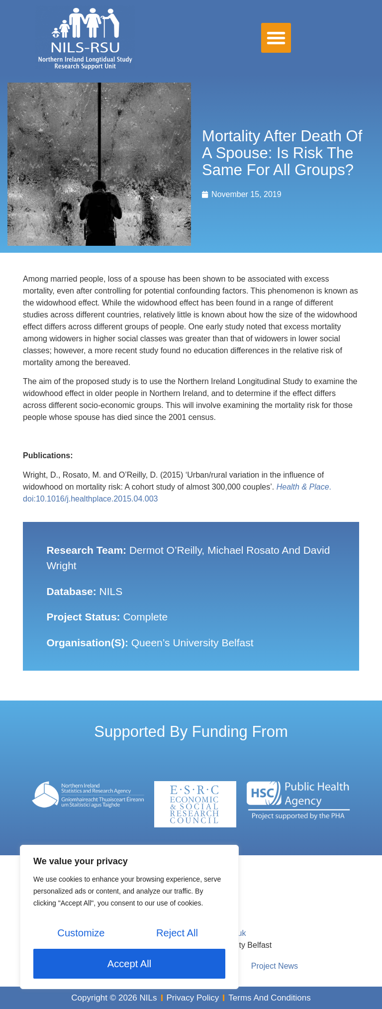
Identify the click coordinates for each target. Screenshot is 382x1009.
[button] (276, 38)
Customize (80, 933)
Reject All (176, 933)
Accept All (129, 963)
